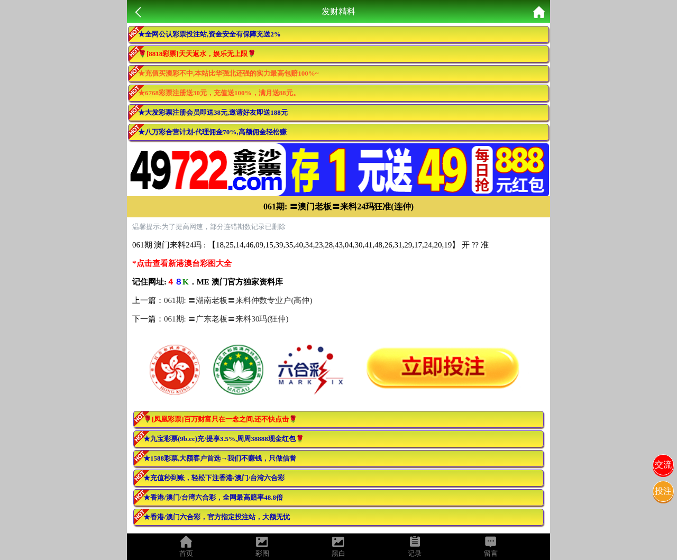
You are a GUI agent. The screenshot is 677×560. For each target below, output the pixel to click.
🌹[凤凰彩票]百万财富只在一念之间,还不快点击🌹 (220, 419)
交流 (663, 464)
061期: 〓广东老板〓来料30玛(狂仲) (226, 319)
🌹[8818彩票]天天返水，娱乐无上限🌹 (197, 54)
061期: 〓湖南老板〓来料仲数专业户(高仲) (238, 300)
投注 (663, 490)
